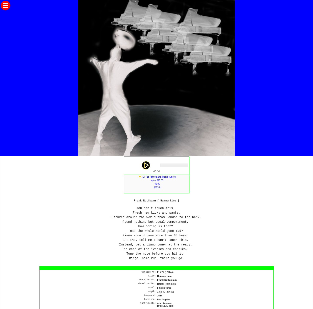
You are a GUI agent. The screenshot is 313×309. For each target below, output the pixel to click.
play (145, 165)
